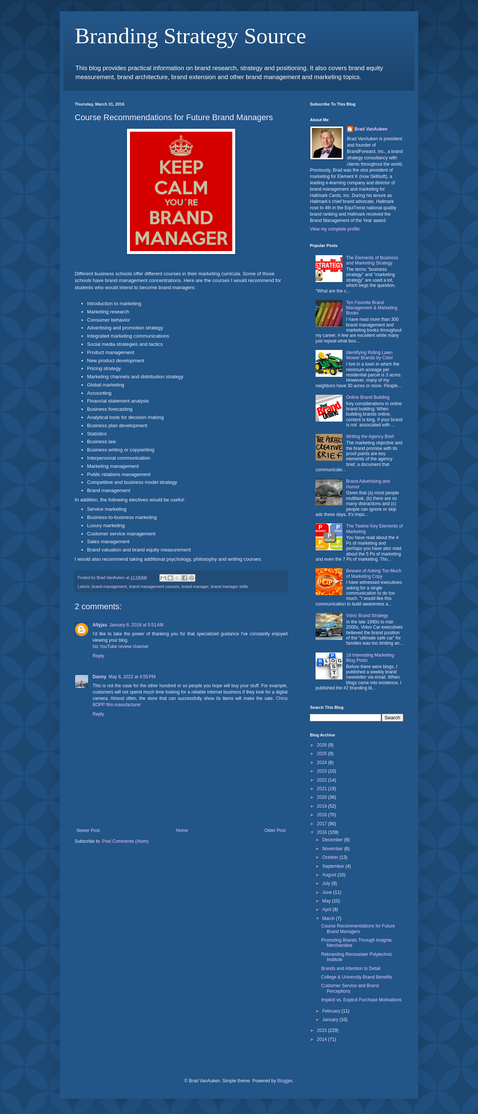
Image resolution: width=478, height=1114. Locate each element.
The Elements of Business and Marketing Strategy (372, 260)
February (331, 1011)
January (330, 1019)
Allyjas (100, 625)
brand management (109, 586)
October (330, 857)
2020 (322, 797)
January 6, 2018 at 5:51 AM (136, 625)
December (333, 839)
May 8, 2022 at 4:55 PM (132, 676)
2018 (322, 814)
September (333, 866)
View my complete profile (335, 229)
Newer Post (88, 830)
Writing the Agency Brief (370, 436)
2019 (322, 806)
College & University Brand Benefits (356, 977)
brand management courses (154, 586)
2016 (322, 832)
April (327, 909)
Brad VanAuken (371, 129)
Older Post (275, 830)
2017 (322, 823)
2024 (322, 762)
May (327, 901)
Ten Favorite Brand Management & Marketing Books (371, 308)
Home (182, 830)
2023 (322, 771)
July (327, 883)
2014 (322, 1039)
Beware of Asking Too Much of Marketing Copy (373, 573)
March (329, 918)
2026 (322, 745)
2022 (322, 780)
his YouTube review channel (120, 646)
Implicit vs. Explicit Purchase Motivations (361, 999)
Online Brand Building (367, 397)
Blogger (284, 1080)
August (330, 874)
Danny (99, 676)
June (327, 892)
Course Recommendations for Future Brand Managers (358, 928)
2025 (322, 753)
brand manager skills (229, 586)
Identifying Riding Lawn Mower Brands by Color (369, 355)
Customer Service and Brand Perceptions (350, 988)
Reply (98, 655)
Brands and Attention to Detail (351, 968)
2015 (322, 1030)
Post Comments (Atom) (125, 841)
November (333, 848)
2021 (322, 788)
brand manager (195, 586)
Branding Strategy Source (190, 36)
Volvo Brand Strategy (367, 615)
